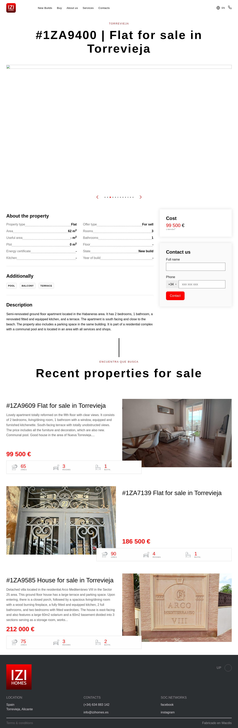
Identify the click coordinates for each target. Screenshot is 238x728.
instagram (168, 712)
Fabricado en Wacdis (217, 723)
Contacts (104, 8)
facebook (167, 704)
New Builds (45, 8)
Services (88, 8)
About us (72, 8)
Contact (175, 295)
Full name (173, 259)
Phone (170, 277)
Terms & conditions (19, 723)
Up (224, 667)
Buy (59, 8)
